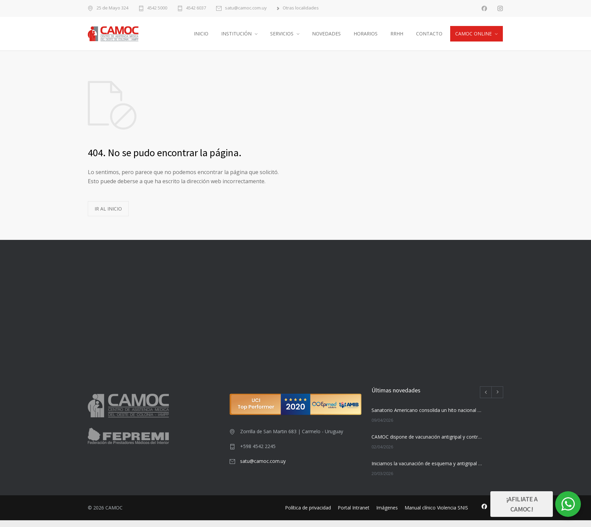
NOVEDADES (326, 37)
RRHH (396, 37)
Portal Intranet (353, 514)
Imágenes (387, 514)
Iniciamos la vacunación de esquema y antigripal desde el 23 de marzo (427, 470)
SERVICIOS (281, 37)
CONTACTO (429, 37)
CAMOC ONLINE (473, 37)
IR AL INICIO (108, 215)
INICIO (201, 37)
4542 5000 (157, 8)
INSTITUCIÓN (236, 37)
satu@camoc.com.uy (246, 8)
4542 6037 (196, 8)
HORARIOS (366, 37)
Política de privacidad (308, 514)
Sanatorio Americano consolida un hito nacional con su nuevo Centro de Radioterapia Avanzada (427, 417)
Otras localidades (301, 8)
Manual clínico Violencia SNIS (436, 514)
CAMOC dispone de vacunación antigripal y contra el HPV (427, 443)
